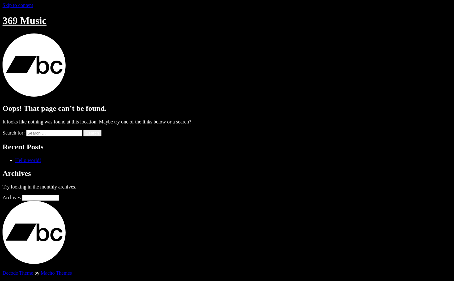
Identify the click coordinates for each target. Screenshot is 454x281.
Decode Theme (18, 273)
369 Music (25, 20)
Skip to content (18, 5)
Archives (12, 197)
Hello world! (28, 160)
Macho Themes (56, 273)
